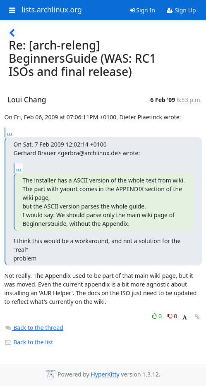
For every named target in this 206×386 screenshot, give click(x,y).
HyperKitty (105, 374)
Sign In (142, 10)
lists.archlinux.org (52, 10)
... (10, 132)
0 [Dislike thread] (172, 316)
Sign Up (181, 10)
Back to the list (29, 342)
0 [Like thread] (157, 316)
